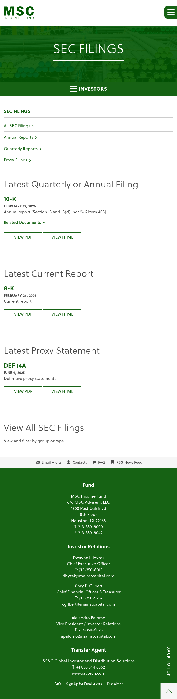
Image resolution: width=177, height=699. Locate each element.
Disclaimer (115, 683)
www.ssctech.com (88, 673)
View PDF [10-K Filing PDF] (23, 237)
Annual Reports (18, 137)
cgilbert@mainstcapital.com (88, 604)
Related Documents (24, 222)
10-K (10, 198)
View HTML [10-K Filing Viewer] (62, 237)
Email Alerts (51, 462)
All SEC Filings (17, 125)
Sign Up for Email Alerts (84, 683)
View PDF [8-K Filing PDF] (23, 314)
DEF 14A (15, 365)
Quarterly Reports (21, 148)
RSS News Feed (129, 462)
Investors (88, 88)
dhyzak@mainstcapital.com (88, 576)
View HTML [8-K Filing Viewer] (62, 314)
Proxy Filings (15, 160)
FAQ (101, 462)
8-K (9, 288)
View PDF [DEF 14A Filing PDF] (23, 391)
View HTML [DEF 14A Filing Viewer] (62, 391)
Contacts (80, 462)
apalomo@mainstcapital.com (88, 636)
